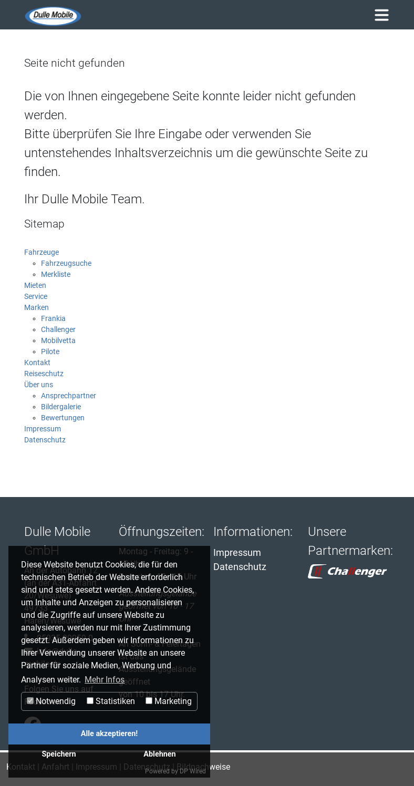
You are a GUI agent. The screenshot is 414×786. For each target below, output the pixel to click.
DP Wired (193, 771)
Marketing (169, 701)
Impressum (237, 552)
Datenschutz (239, 566)
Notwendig (51, 701)
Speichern (59, 754)
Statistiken (111, 701)
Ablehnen (159, 754)
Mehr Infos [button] (105, 680)
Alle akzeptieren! (109, 733)
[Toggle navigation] (381, 14)
